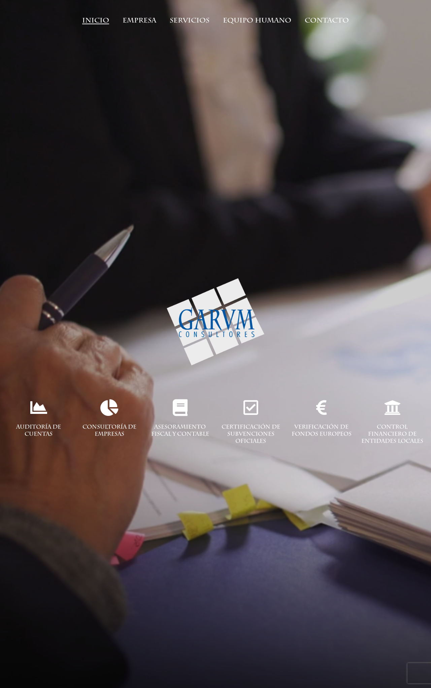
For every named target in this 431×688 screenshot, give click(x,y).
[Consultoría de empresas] (109, 407)
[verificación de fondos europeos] (321, 407)
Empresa (139, 20)
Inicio (95, 20)
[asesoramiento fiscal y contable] (180, 407)
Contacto (327, 20)
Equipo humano (257, 20)
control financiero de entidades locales (392, 435)
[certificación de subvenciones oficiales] (250, 407)
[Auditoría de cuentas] (38, 407)
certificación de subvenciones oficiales (251, 435)
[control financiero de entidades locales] (392, 407)
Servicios (189, 20)
